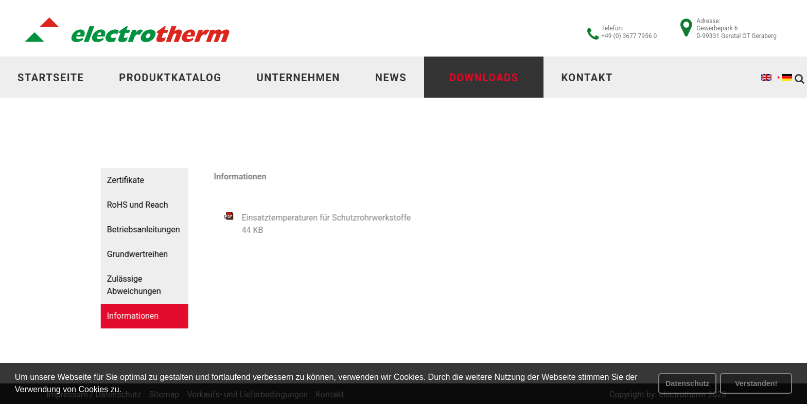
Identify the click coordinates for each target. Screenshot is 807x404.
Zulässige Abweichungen (131, 285)
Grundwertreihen (134, 254)
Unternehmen (298, 77)
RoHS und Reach (134, 205)
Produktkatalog (170, 77)
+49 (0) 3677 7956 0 (629, 36)
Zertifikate (122, 180)
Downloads (483, 77)
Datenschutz (687, 383)
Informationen (129, 316)
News (391, 77)
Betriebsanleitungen (140, 229)
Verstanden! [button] (756, 383)
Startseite (50, 77)
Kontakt (586, 77)
